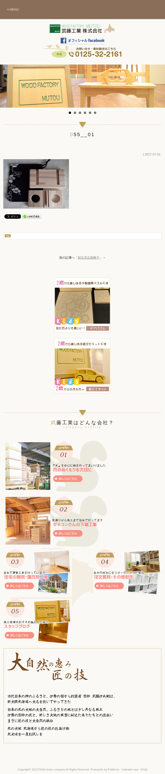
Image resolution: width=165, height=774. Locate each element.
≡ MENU (13, 9)
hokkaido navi (130, 769)
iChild (144, 769)
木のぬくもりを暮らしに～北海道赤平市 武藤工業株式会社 (82, 30)
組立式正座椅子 (89, 257)
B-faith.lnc (113, 769)
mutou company (55, 769)
